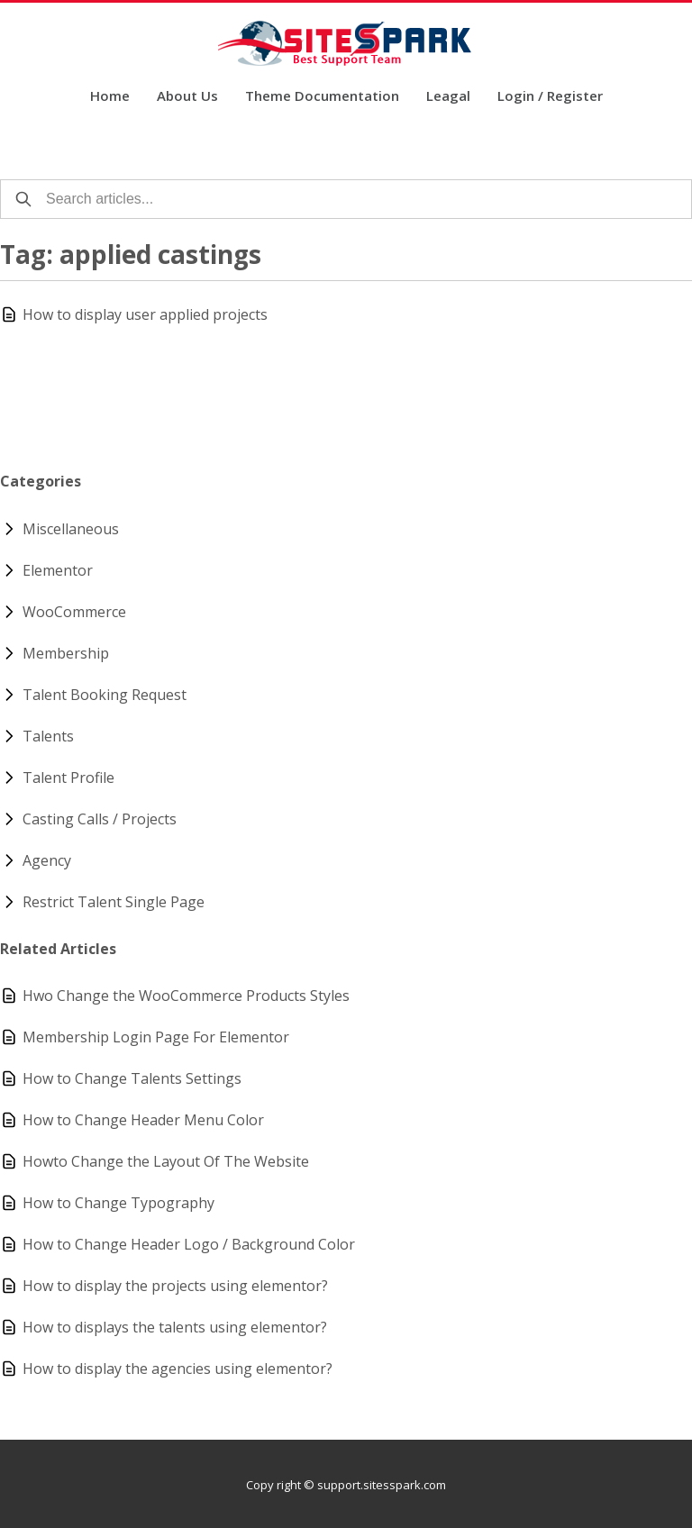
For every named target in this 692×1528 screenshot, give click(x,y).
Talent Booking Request (105, 695)
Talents (48, 736)
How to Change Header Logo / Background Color (189, 1244)
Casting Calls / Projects (100, 819)
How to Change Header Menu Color (143, 1120)
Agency (47, 860)
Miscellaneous (71, 529)
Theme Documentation (322, 97)
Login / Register (550, 97)
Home (110, 97)
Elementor (58, 570)
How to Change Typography (118, 1203)
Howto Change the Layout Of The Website (166, 1161)
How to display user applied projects (145, 314)
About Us (187, 97)
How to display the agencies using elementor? (177, 1368)
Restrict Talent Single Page (114, 902)
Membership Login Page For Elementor (156, 1037)
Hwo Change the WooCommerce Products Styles (186, 995)
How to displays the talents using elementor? (175, 1327)
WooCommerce (74, 612)
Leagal (448, 97)
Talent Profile (68, 777)
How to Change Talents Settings (132, 1078)
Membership (66, 653)
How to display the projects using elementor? (175, 1286)
